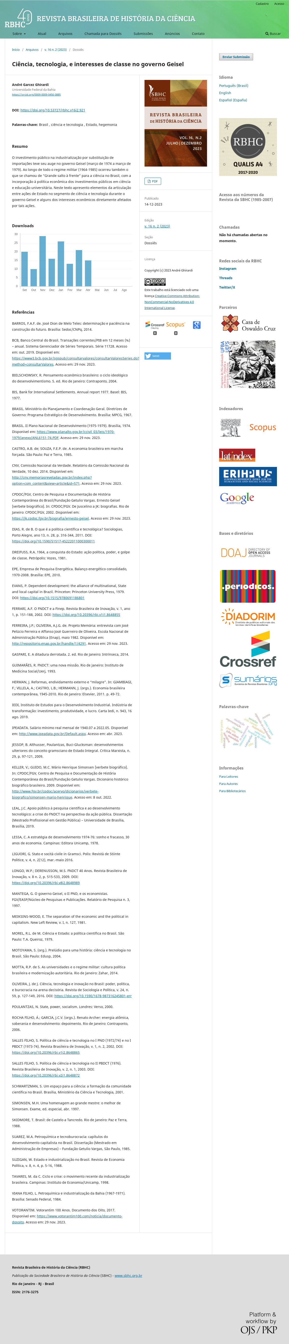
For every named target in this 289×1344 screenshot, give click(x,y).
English (225, 92)
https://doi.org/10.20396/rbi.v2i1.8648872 (46, 1075)
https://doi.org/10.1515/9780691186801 (52, 597)
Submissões (143, 33)
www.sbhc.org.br (128, 1275)
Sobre (18, 33)
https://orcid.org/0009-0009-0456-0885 (36, 94)
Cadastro (262, 3)
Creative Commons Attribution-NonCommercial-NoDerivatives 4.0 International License (172, 302)
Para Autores (228, 784)
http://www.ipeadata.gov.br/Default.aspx (52, 733)
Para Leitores (228, 776)
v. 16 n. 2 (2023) (56, 49)
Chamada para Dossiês (103, 33)
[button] (157, 356)
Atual (42, 33)
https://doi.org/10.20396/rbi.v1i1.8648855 (86, 614)
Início (16, 49)
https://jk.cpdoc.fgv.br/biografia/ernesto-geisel (50, 518)
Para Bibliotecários (232, 791)
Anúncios (172, 33)
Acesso (279, 3)
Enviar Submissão (236, 57)
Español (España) (233, 100)
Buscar (273, 33)
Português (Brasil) (233, 85)
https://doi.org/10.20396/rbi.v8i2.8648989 (46, 882)
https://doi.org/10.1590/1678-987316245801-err (93, 996)
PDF (154, 181)
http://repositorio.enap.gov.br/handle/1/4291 (49, 643)
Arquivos (65, 33)
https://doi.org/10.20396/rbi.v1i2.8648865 (46, 1052)
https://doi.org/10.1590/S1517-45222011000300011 (53, 541)
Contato (198, 33)
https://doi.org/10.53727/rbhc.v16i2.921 (52, 110)
